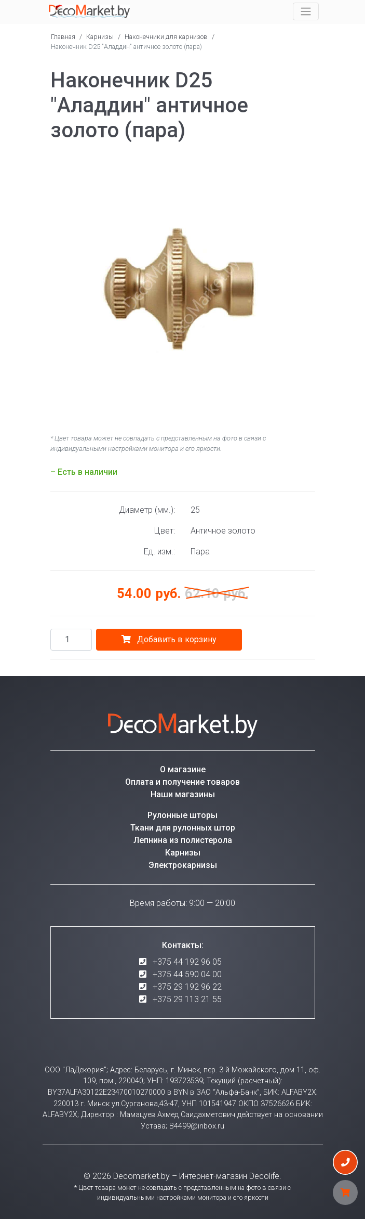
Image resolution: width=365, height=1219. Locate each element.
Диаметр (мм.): (147, 510)
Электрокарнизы (182, 865)
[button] (306, 165)
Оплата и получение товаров (182, 782)
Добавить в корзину (169, 639)
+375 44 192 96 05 (187, 962)
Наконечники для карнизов (166, 37)
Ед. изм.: (159, 551)
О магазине (183, 769)
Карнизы (100, 37)
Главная (63, 37)
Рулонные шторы (182, 815)
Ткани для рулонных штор (182, 828)
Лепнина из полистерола (182, 840)
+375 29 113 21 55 (187, 999)
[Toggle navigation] (306, 11)
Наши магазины (183, 794)
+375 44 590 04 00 (187, 974)
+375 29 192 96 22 (187, 987)
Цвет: (164, 531)
